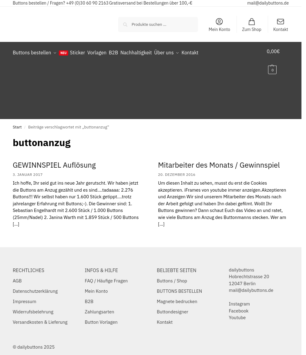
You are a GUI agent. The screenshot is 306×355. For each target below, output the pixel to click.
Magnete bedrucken (177, 296)
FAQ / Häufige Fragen (106, 275)
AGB (17, 275)
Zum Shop (251, 24)
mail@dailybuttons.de (268, 3)
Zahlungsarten (99, 306)
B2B (89, 296)
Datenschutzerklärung (35, 286)
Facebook (239, 305)
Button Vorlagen (101, 317)
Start (17, 122)
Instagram (239, 299)
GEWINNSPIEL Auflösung (54, 159)
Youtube (237, 312)
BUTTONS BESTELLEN (179, 286)
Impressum (24, 296)
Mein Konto (219, 24)
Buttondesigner (172, 306)
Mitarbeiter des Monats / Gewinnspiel (219, 159)
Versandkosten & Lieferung (40, 317)
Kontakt (280, 24)
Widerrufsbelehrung (33, 306)
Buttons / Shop (172, 275)
